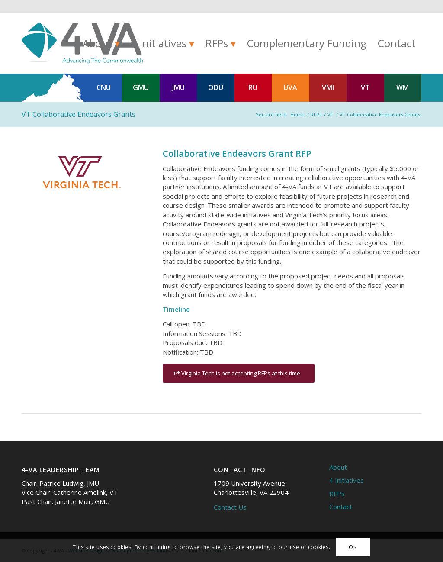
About (338, 467)
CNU (103, 87)
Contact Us (230, 507)
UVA (290, 87)
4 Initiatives (346, 480)
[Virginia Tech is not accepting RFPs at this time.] (239, 373)
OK (352, 547)
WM (402, 87)
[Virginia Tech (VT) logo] (80, 172)
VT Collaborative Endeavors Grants (78, 114)
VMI (328, 87)
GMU (141, 87)
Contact (340, 506)
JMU (178, 87)
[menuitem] (101, 43)
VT (365, 87)
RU (252, 87)
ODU (215, 87)
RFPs (337, 493)
